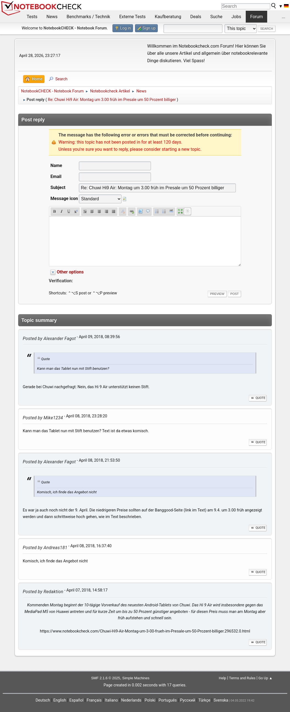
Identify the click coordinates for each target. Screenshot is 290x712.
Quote (258, 398)
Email (56, 176)
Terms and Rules (242, 678)
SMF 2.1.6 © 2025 (105, 678)
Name (56, 165)
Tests (32, 16)
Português (168, 700)
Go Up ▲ (265, 678)
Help (222, 678)
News (51, 16)
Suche (216, 16)
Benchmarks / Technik (88, 16)
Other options (70, 272)
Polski (150, 700)
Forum (256, 16)
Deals (195, 16)
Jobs (236, 16)
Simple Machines (136, 678)
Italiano (111, 700)
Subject (58, 187)
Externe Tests (132, 16)
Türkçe (204, 700)
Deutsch (42, 700)
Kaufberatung (168, 16)
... (283, 16)
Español (76, 700)
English (59, 700)
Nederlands (131, 700)
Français (94, 700)
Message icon (64, 198)
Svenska (221, 700)
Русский (187, 700)
